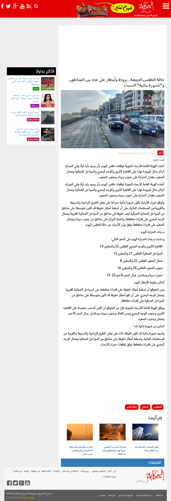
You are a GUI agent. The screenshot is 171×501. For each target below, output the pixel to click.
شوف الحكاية (109, 476)
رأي (114, 471)
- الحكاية (156, 160)
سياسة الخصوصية (144, 495)
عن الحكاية (159, 495)
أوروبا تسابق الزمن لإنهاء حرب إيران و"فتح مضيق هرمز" (25, 114)
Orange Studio (26, 497)
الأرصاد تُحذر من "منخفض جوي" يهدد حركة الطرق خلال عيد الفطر (114, 451)
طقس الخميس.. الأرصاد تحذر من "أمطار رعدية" (146, 449)
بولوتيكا (84, 471)
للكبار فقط (46, 471)
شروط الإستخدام (126, 495)
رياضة (26, 471)
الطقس (158, 407)
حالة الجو (132, 407)
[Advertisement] (112, 50)
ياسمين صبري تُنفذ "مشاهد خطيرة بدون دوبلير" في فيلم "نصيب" (25, 98)
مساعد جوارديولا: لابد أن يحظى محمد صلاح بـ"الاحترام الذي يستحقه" (23, 81)
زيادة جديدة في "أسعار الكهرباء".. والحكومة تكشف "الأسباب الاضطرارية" (26, 132)
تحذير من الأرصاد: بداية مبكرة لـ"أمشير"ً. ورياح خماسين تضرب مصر (81, 451)
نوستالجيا (17, 471)
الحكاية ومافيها (98, 471)
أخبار (160, 153)
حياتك (56, 471)
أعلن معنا (112, 495)
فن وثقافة (35, 471)
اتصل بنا (102, 495)
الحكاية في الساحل (70, 471)
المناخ (145, 407)
